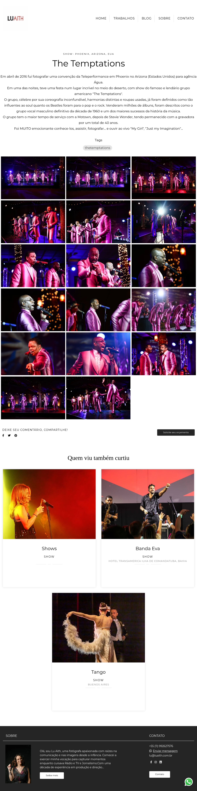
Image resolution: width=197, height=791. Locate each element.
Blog (147, 18)
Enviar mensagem (165, 751)
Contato (186, 18)
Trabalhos (124, 18)
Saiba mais (52, 775)
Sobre (165, 18)
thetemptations (97, 148)
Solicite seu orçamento (176, 432)
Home (101, 18)
